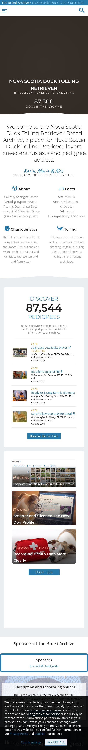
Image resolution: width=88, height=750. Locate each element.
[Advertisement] (36, 597)
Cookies (40, 734)
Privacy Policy (19, 734)
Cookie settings (31, 742)
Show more (44, 572)
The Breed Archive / (16, 3)
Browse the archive (44, 436)
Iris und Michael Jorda (44, 666)
